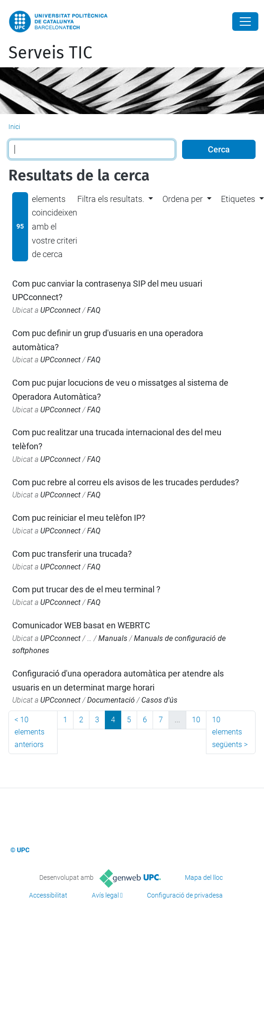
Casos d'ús (159, 700)
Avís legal (105, 895)
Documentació (111, 700)
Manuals (112, 638)
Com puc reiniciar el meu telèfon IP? (79, 518)
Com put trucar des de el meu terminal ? (86, 589)
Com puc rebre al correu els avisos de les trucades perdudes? (125, 482)
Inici (14, 126)
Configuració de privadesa (185, 895)
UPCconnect (60, 310)
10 (196, 719)
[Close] (245, 21)
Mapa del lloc (204, 877)
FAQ (94, 310)
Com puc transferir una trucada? (72, 554)
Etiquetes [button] (238, 199)
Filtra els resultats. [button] (110, 199)
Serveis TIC (50, 53)
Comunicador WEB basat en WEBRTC (81, 625)
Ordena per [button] (182, 199)
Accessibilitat (48, 895)
